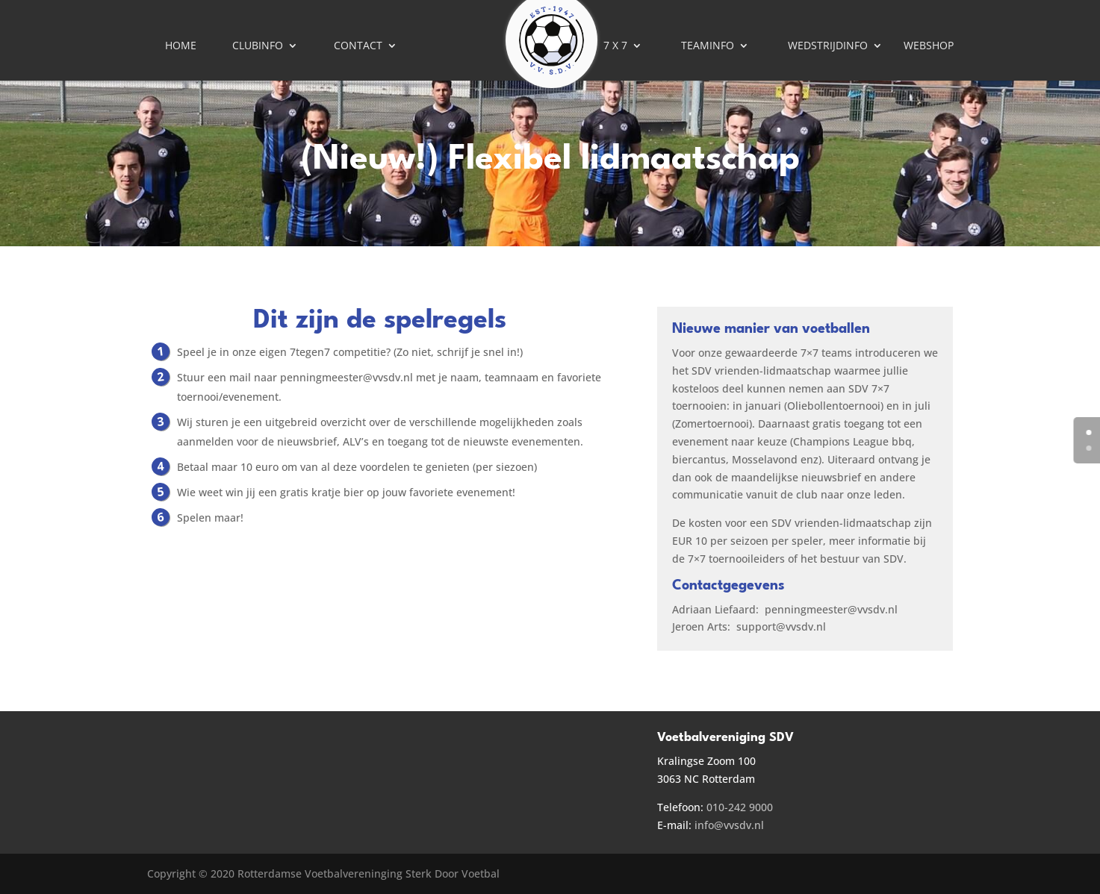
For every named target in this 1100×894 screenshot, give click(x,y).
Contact (358, 46)
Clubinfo (257, 46)
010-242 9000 (739, 807)
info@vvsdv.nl (729, 825)
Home (180, 46)
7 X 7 (615, 46)
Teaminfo (707, 46)
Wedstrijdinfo (828, 46)
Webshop (929, 46)
